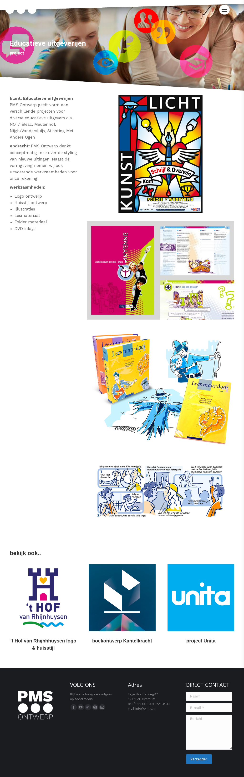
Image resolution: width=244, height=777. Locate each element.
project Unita (200, 640)
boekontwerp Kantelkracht (122, 640)
